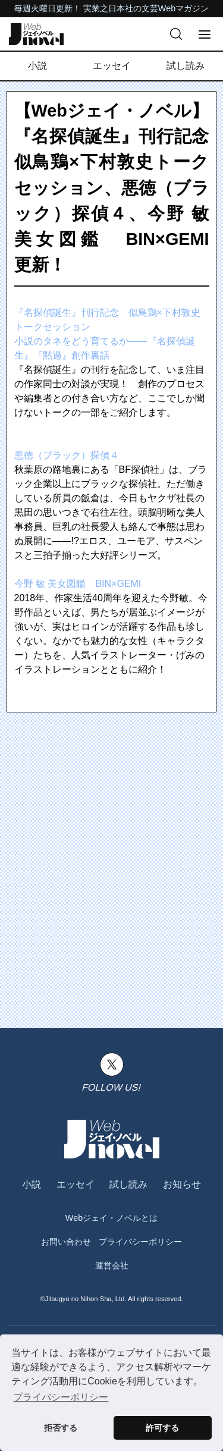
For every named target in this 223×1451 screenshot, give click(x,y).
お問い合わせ (66, 1241)
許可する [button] (162, 1428)
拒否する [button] (60, 1428)
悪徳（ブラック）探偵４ (66, 455)
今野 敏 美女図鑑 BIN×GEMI (78, 584)
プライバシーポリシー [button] (60, 1397)
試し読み (186, 66)
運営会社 (111, 1265)
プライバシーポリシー (140, 1241)
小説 (37, 66)
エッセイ (112, 66)
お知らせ (182, 1184)
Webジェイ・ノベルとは (111, 1218)
